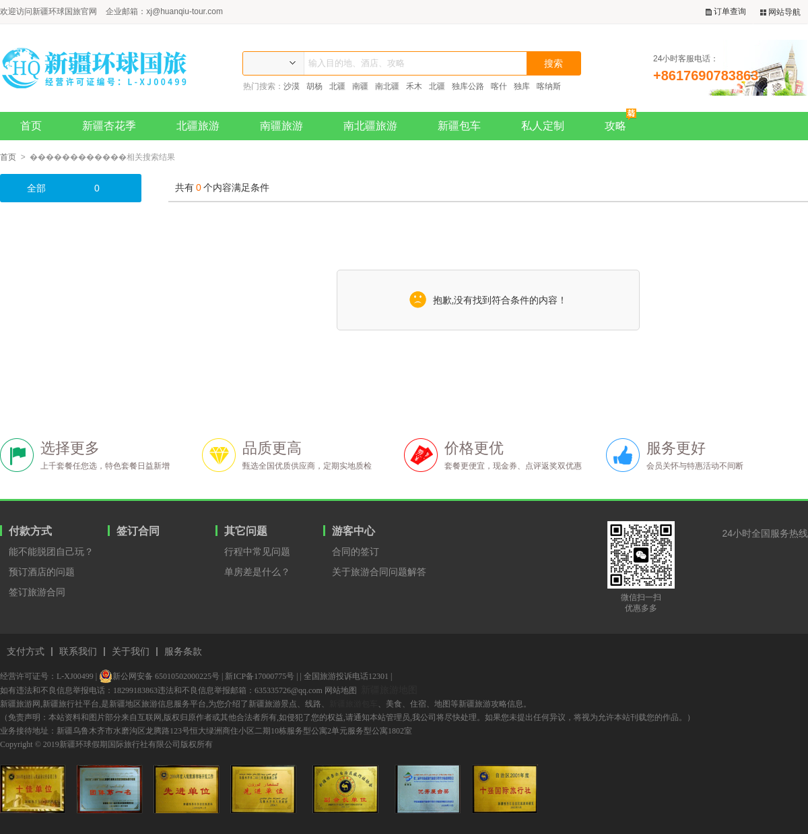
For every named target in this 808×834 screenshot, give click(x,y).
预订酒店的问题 (42, 571)
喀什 (499, 86)
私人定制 (542, 125)
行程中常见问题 (257, 551)
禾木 (414, 86)
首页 (31, 125)
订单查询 (726, 12)
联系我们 (78, 651)
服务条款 (183, 651)
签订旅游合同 (37, 592)
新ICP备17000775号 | (261, 676)
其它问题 (245, 531)
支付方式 (25, 651)
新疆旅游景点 (272, 704)
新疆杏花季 (109, 125)
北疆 (337, 86)
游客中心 (353, 531)
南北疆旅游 (370, 125)
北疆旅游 (198, 125)
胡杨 (314, 86)
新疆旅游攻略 (483, 704)
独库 (522, 86)
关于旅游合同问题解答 (379, 571)
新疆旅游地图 (389, 689)
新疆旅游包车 (353, 704)
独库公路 (468, 86)
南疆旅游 (281, 125)
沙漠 (291, 86)
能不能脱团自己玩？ (51, 551)
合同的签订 (355, 551)
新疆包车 (459, 125)
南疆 (360, 86)
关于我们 (130, 651)
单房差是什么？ (257, 571)
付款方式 (30, 531)
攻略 (620, 121)
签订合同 (138, 531)
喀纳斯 (549, 86)
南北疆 (387, 86)
